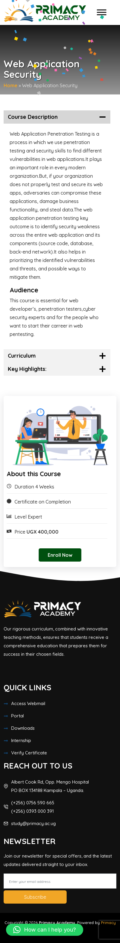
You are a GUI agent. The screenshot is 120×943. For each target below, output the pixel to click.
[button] (44, 930)
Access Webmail (28, 703)
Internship (21, 740)
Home (10, 85)
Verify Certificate (29, 752)
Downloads (23, 728)
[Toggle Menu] (101, 12)
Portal (17, 715)
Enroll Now (60, 555)
